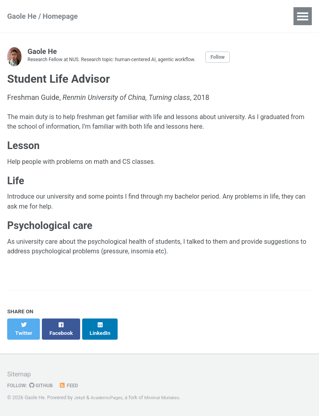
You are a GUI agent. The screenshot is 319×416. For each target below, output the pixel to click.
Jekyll (80, 397)
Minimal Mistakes (169, 397)
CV (164, 16)
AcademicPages (110, 397)
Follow (239, 57)
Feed (73, 385)
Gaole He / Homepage (42, 16)
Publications (126, 16)
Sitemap (20, 374)
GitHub (44, 385)
